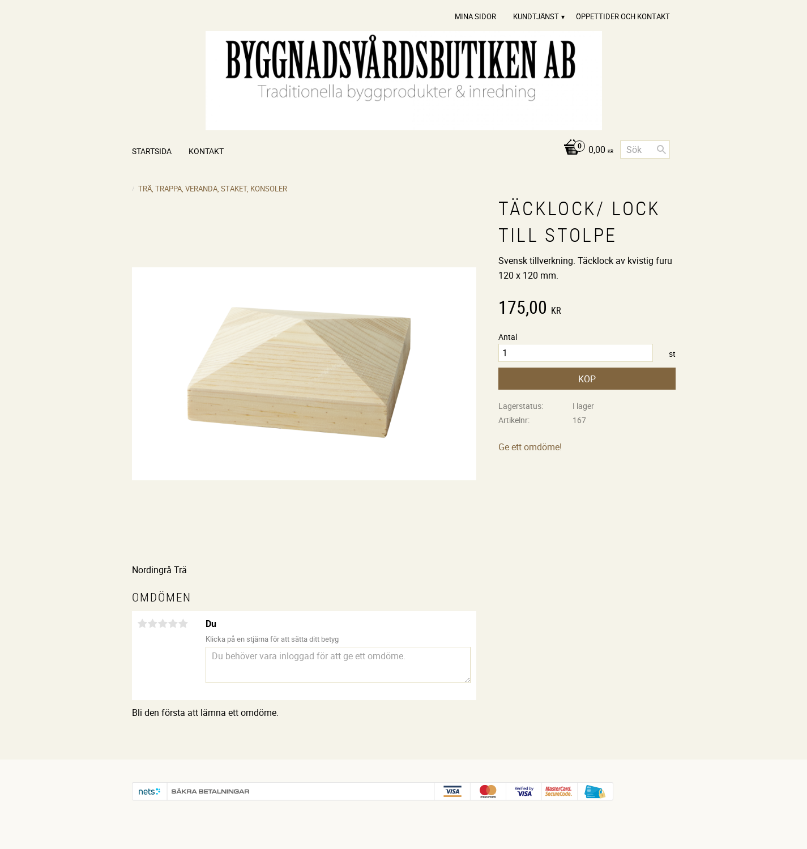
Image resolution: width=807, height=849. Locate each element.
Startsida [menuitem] (152, 151)
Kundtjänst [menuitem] (536, 16)
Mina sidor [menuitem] (475, 16)
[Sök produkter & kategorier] (645, 149)
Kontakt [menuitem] (206, 151)
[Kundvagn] (585, 150)
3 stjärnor (163, 623)
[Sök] (661, 149)
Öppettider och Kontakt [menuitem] (623, 16)
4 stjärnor (173, 623)
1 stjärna (143, 623)
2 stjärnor (153, 623)
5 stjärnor (183, 623)
